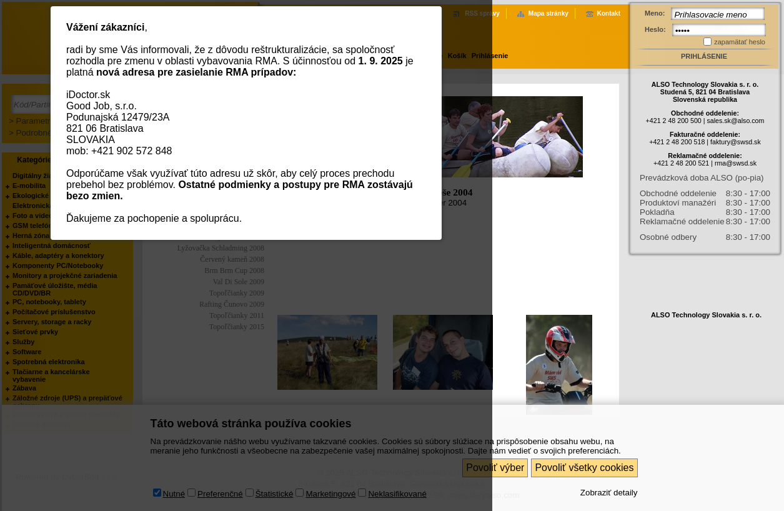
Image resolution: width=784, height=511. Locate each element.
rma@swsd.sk (736, 163)
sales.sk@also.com (735, 120)
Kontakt (608, 13)
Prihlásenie (704, 56)
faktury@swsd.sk (735, 142)
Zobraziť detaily (609, 492)
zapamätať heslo (739, 42)
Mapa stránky (548, 13)
